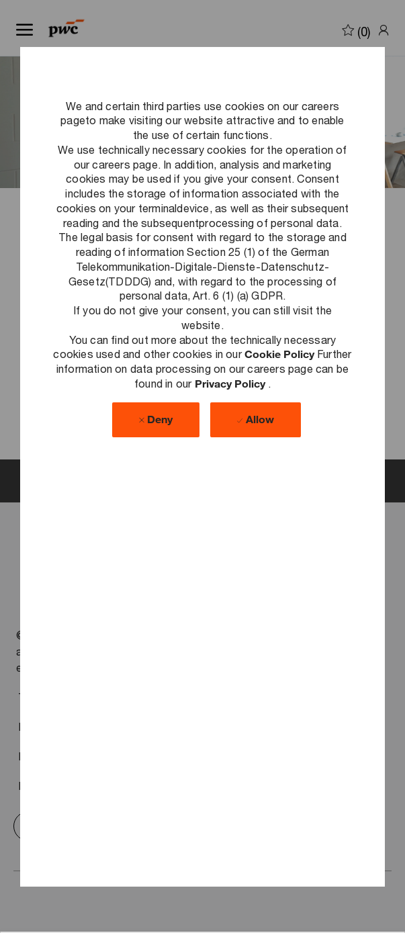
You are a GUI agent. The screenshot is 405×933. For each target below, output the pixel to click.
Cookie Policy (280, 353)
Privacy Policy (231, 383)
